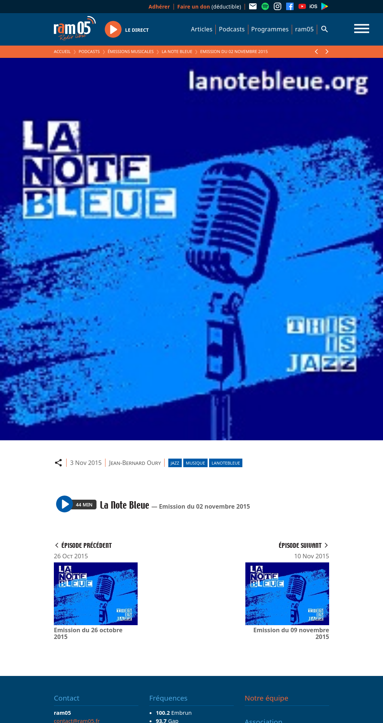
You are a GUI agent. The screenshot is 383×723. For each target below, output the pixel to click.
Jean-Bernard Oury (135, 463)
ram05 (304, 29)
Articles (202, 29)
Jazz (175, 463)
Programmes (270, 29)
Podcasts (232, 29)
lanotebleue (226, 463)
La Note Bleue (177, 51)
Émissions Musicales (131, 51)
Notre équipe (266, 698)
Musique (195, 463)
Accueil (62, 51)
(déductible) (209, 6)
